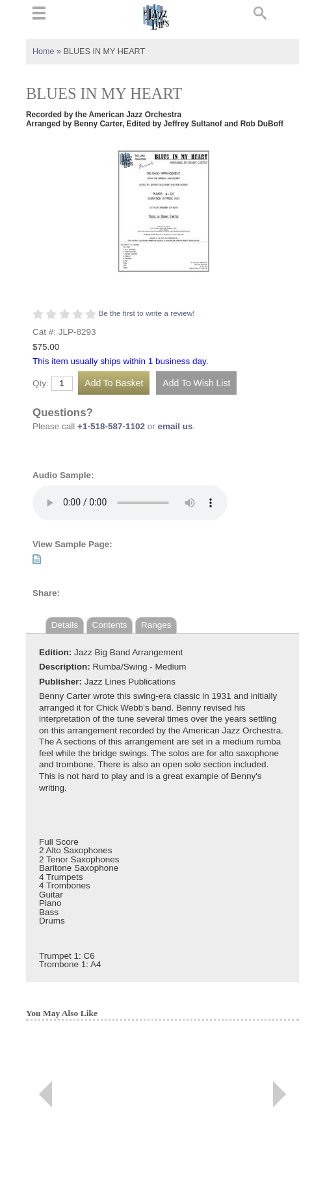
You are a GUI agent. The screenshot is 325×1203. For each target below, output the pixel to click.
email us (175, 426)
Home (43, 51)
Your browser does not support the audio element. (130, 502)
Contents (109, 625)
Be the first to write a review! (146, 313)
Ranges (156, 625)
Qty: (40, 383)
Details (64, 625)
